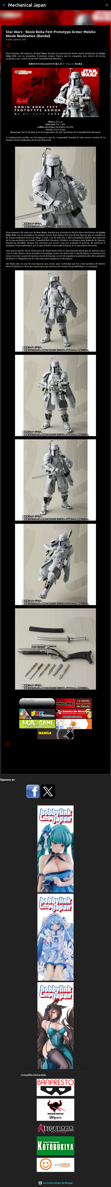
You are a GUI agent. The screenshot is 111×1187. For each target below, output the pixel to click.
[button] (7, 45)
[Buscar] (107, 5)
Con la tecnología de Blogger (55, 1183)
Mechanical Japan (27, 5)
